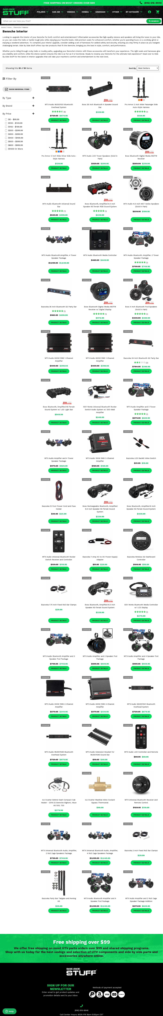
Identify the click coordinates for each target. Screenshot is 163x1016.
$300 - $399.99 (14, 134)
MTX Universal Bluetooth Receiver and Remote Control (141, 801)
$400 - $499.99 (14, 138)
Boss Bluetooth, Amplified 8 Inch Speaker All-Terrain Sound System (141, 507)
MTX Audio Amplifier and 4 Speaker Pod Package (141, 657)
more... (10, 27)
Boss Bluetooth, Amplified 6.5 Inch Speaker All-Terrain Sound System (100, 606)
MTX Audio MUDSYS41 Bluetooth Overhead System (141, 705)
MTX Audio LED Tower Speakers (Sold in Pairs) (99, 157)
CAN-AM (57, 12)
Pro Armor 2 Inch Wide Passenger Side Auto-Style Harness (141, 105)
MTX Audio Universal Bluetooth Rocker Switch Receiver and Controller (58, 558)
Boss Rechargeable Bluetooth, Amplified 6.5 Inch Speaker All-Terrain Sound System (100, 509)
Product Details (58, 120)
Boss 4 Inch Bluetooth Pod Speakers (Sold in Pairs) (141, 308)
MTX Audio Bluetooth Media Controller (100, 255)
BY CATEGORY (134, 12)
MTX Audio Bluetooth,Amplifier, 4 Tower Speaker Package (59, 256)
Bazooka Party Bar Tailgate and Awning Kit (59, 899)
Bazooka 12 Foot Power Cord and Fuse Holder (59, 507)
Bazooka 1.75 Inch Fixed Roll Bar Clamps (58, 605)
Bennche (17, 27)
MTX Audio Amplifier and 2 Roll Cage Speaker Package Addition (141, 899)
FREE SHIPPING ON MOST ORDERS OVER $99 (69, 3)
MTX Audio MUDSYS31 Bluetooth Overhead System (59, 105)
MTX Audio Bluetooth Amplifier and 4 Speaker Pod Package (100, 899)
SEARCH (154, 21)
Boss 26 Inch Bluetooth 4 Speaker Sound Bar (100, 105)
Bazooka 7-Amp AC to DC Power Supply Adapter (100, 558)
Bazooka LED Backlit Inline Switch (141, 458)
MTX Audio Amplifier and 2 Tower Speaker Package (141, 408)
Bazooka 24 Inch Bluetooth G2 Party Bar (141, 358)
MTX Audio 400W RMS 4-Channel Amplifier (100, 705)
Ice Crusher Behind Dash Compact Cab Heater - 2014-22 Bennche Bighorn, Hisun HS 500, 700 (59, 802)
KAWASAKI (102, 12)
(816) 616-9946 (151, 3)
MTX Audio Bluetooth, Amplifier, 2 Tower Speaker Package (141, 256)
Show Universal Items (17, 89)
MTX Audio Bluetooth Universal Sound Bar (58, 205)
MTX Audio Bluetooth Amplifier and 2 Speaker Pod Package (59, 657)
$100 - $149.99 (13, 123)
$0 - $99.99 (12, 119)
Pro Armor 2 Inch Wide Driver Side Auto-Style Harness (59, 157)
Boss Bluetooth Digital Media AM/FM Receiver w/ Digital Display (100, 308)
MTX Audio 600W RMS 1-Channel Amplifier (59, 359)
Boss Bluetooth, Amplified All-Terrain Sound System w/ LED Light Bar (59, 408)
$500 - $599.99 (14, 141)
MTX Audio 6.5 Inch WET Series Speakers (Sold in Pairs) (141, 205)
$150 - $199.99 (13, 127)
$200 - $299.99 (14, 130)
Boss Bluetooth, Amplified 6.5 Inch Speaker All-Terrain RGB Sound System (100, 205)
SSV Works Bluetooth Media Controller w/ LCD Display (141, 606)
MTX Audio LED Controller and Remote (141, 752)
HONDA (87, 12)
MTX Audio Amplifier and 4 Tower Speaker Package (58, 459)
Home (3, 27)
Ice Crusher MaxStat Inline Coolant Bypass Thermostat (100, 801)
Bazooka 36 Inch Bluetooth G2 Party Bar (59, 307)
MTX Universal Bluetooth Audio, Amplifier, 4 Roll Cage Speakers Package (100, 851)
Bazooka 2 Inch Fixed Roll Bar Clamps (141, 850)
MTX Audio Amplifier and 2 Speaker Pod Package (100, 657)
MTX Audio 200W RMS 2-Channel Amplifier (59, 705)
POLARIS (42, 12)
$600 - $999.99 (14, 145)
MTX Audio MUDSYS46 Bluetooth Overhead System (59, 753)
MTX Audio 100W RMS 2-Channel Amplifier (100, 459)
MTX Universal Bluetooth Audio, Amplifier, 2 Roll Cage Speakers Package (59, 851)
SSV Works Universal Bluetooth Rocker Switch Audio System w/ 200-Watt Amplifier (100, 409)
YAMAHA (72, 12)
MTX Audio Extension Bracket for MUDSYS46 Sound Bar (100, 753)
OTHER (117, 12)
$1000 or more (14, 149)
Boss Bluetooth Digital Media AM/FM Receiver (141, 157)
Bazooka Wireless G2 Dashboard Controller (141, 558)
